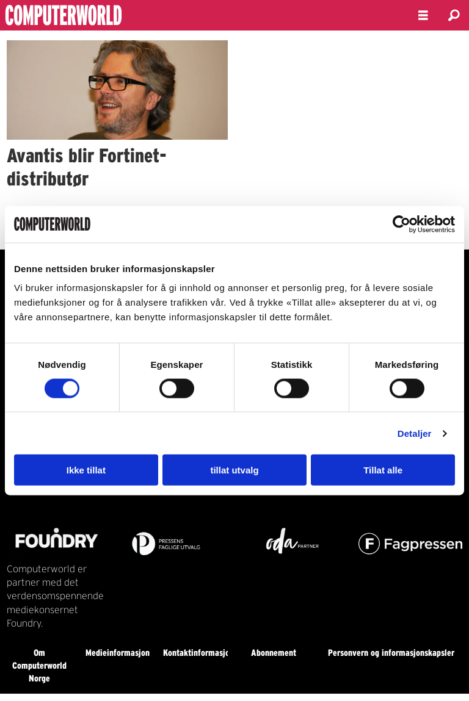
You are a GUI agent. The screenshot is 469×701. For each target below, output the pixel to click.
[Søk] (453, 15)
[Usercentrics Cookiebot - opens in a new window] (401, 224)
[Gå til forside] (96, 15)
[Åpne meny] (423, 15)
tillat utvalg (234, 470)
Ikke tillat (86, 470)
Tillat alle (382, 470)
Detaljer (415, 433)
